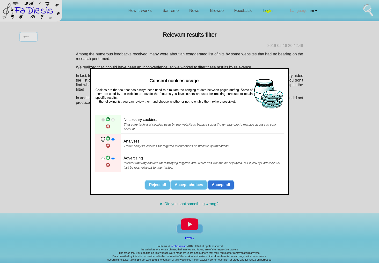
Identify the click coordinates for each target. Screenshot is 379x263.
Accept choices (189, 185)
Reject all (157, 185)
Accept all (221, 185)
